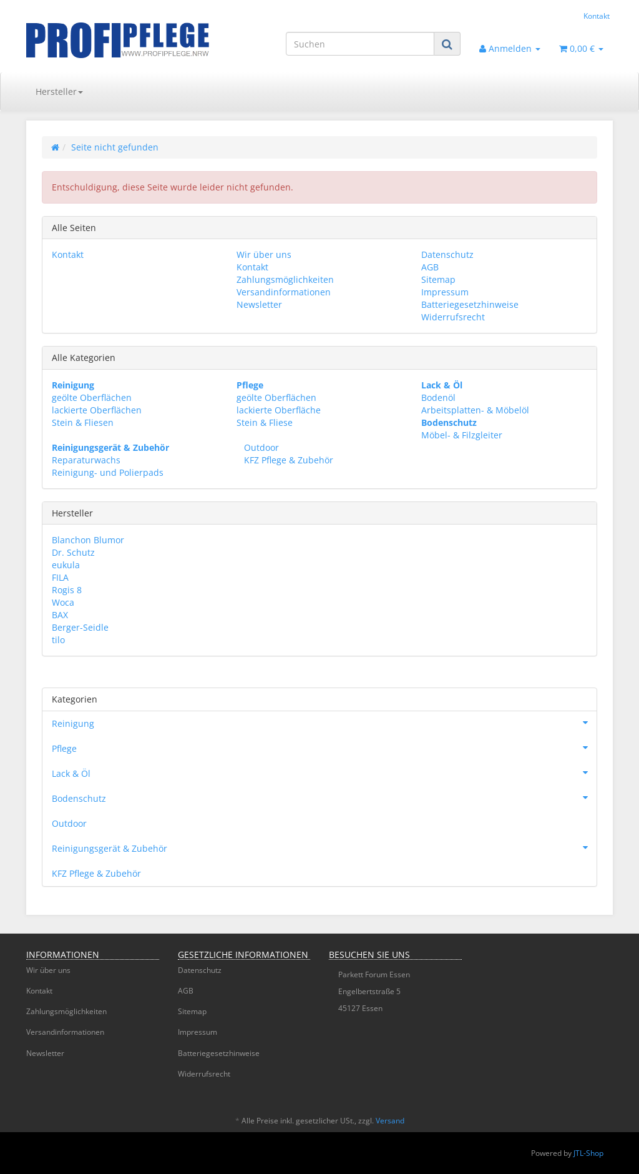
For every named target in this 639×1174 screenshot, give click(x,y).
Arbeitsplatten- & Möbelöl (475, 410)
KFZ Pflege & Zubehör (287, 460)
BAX (60, 615)
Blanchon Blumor (88, 540)
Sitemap (438, 279)
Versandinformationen (284, 292)
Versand (390, 1120)
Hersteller (59, 91)
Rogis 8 (67, 590)
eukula (66, 565)
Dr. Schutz (73, 552)
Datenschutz (447, 254)
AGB (430, 267)
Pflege (324, 747)
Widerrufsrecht (453, 317)
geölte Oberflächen (92, 397)
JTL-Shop (588, 1153)
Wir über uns (264, 254)
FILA (60, 577)
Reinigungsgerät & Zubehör (324, 847)
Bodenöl (438, 397)
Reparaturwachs (86, 460)
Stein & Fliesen (83, 422)
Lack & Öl (324, 772)
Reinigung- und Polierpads (107, 472)
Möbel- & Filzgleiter (461, 435)
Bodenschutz (324, 797)
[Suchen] (360, 44)
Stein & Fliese (265, 422)
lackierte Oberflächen (97, 410)
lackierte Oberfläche (279, 410)
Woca (63, 602)
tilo (58, 640)
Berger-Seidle (80, 627)
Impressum (445, 292)
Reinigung (324, 722)
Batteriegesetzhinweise (470, 304)
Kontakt (596, 16)
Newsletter (259, 304)
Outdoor (260, 447)
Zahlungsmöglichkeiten (285, 279)
